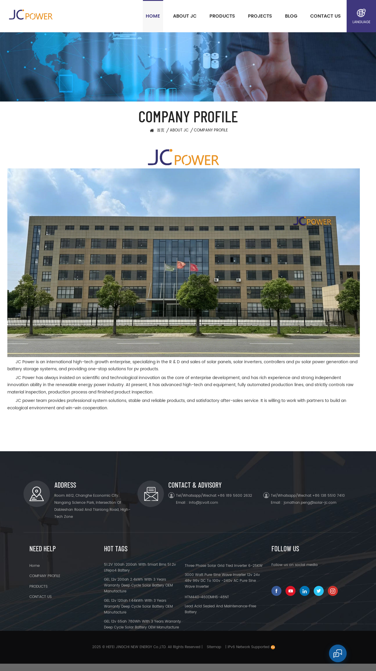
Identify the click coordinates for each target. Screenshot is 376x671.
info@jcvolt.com (203, 503)
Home (153, 16)
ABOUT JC (185, 16)
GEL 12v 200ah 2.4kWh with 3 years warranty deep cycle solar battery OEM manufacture (138, 585)
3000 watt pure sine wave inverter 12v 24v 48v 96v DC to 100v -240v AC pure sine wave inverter (222, 580)
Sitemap (214, 647)
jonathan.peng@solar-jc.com (310, 503)
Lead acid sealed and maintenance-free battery (220, 609)
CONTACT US (325, 16)
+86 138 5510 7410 (328, 495)
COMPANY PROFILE (211, 130)
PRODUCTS (222, 16)
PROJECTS (260, 16)
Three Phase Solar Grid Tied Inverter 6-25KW (224, 566)
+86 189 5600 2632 (234, 495)
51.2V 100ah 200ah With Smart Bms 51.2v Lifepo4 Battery (140, 567)
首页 (160, 130)
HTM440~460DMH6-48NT (207, 597)
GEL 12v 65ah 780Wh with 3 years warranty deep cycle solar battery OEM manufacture (142, 624)
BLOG (291, 16)
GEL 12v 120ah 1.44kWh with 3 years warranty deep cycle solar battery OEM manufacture (138, 606)
